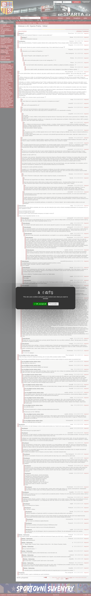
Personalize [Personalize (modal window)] (53, 304)
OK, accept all (40, 304)
